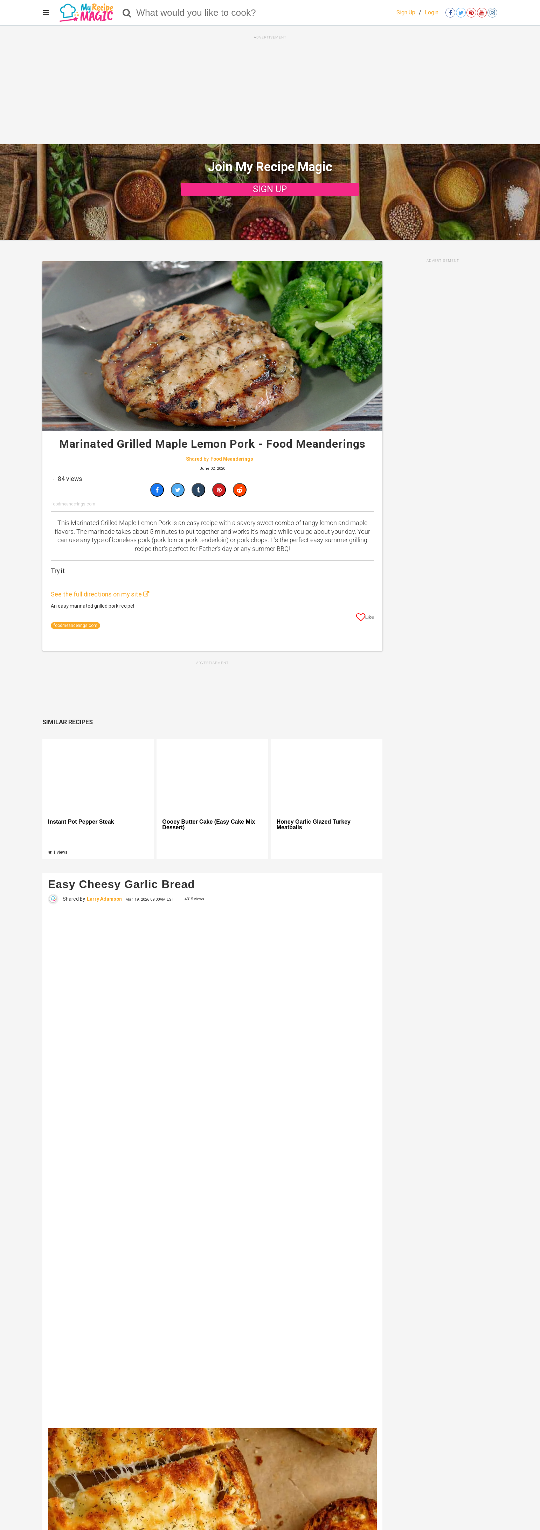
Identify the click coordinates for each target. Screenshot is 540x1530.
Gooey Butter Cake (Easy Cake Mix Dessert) (208, 824)
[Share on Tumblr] (198, 490)
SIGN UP (270, 189)
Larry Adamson (104, 899)
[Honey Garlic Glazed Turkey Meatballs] (326, 776)
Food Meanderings (231, 459)
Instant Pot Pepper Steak (81, 822)
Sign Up (405, 12)
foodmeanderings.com (75, 625)
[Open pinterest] (471, 13)
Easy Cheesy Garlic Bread (121, 884)
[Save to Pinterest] (219, 490)
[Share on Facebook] (157, 490)
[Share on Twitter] (178, 490)
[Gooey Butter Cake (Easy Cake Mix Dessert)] (212, 776)
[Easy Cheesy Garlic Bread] (212, 1165)
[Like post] (365, 618)
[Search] (126, 12)
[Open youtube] (482, 13)
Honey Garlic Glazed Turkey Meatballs (314, 824)
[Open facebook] (450, 13)
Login (431, 12)
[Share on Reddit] (240, 490)
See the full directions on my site (100, 594)
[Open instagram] (492, 13)
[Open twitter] (461, 13)
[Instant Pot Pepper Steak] (98, 776)
